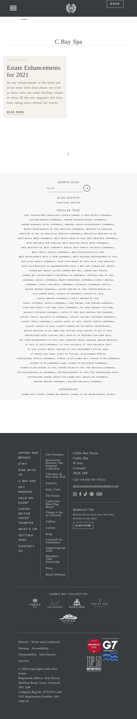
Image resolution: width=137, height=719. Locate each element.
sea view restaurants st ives (38, 340)
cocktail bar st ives (100, 275)
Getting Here (25, 537)
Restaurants (97, 394)
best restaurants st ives (88, 252)
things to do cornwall (105, 358)
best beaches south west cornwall (86, 243)
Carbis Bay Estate (33, 394)
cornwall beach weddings (63, 280)
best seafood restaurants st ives (95, 257)
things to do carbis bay (73, 358)
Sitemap (23, 648)
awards (70, 224)
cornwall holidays (74, 284)
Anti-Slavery (47, 654)
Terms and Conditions (45, 641)
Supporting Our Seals (56, 549)
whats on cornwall (96, 377)
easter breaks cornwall (41, 289)
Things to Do (79, 394)
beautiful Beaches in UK (100, 233)
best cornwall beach (58, 247)
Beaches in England (99, 229)
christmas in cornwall (70, 275)
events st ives (94, 293)
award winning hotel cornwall (42, 224)
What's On (28, 528)
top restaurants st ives (73, 372)
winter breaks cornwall (50, 381)
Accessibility (40, 648)
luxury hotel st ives (67, 321)
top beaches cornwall (101, 367)
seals (81, 340)
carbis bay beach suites (45, 270)
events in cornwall (70, 293)
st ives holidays (70, 344)
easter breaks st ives (73, 289)
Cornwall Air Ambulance (54, 541)
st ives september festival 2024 (87, 349)
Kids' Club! (53, 489)
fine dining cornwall (99, 303)
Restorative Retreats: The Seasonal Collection (54, 464)
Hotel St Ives (69, 312)
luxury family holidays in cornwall (44, 317)
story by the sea (68, 354)
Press (49, 567)
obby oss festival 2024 (68, 330)
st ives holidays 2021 (97, 344)
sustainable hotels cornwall (36, 358)
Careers (51, 527)
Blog (49, 533)
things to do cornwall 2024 (48, 363)
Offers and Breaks (28, 455)
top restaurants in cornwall (36, 372)
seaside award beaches (102, 340)
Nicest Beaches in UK (38, 330)
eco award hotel (44, 293)
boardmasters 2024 (63, 266)
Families (51, 483)
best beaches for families (44, 243)
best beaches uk (31, 247)
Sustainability (27, 654)
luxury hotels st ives (40, 326)
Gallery (51, 521)
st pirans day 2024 (43, 354)
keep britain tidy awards (96, 312)
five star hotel (33, 307)
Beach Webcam (55, 574)
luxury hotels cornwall (99, 321)
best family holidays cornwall (94, 247)
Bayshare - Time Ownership (53, 559)
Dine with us (27, 472)
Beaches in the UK (31, 233)
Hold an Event (25, 500)
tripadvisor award (40, 377)
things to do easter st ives (38, 367)
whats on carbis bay (67, 377)
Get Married (25, 489)
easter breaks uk (100, 289)
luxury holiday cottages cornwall (93, 317)
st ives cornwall (47, 344)
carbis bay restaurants (37, 275)
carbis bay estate (95, 270)
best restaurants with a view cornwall (45, 257)
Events (111, 394)
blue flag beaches (103, 261)
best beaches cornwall (102, 238)
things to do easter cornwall (88, 363)
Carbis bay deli (72, 270)
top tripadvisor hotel (105, 372)
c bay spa (84, 266)
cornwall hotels (100, 284)
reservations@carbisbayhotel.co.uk (96, 485)
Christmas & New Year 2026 (56, 475)
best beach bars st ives (70, 238)
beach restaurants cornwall (95, 224)
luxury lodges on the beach (74, 326)
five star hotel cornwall (61, 307)
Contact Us (26, 548)
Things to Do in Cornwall (54, 513)
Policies (23, 641)
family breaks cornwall (53, 298)
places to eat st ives (98, 330)
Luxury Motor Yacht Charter (26, 515)
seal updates (67, 340)
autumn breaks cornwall (46, 220)
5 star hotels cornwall (96, 215)
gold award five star (99, 307)
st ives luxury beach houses (47, 349)
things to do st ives (71, 367)
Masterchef (102, 326)
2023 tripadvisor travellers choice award (51, 215)
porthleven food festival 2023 (45, 335)
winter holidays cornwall (85, 381)
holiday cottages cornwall (41, 312)
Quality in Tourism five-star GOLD (89, 335)
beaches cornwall (73, 229)
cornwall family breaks (97, 280)
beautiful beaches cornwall (64, 233)
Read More (15, 112)
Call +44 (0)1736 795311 (89, 479)
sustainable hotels (93, 354)
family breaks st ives (85, 298)
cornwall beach (33, 280)
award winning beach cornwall (85, 220)
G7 (81, 307)
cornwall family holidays (42, 284)
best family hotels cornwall (51, 252)
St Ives (29, 344)
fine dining (75, 303)
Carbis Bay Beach (103, 266)
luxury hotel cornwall (36, 321)
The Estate (53, 495)
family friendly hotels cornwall (45, 303)
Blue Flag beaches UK (35, 266)
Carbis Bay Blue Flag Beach (53, 503)
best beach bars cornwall (35, 238)
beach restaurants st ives (41, 229)
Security (23, 660)
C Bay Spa (27, 480)
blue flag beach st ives (73, 261)
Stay (22, 463)
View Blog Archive (68, 202)
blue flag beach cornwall (38, 261)
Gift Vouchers (55, 454)
